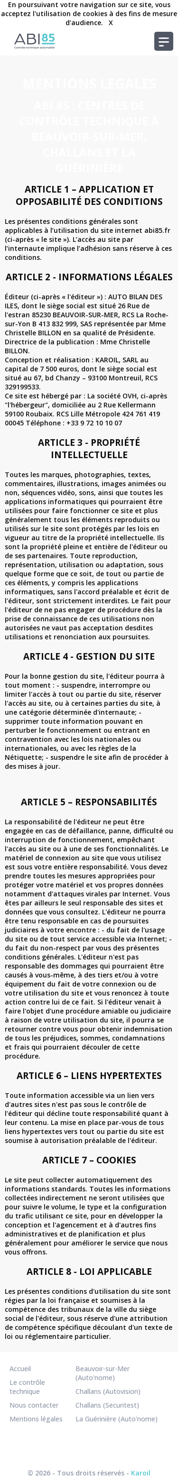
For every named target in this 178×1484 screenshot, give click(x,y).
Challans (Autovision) (108, 1391)
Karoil (140, 1472)
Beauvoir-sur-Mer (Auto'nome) (102, 1373)
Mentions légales (36, 1418)
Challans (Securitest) (107, 1405)
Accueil (20, 1368)
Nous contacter (33, 1405)
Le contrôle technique (27, 1387)
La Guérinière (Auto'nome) (116, 1418)
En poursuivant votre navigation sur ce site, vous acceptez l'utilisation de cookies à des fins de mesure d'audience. (89, 13)
